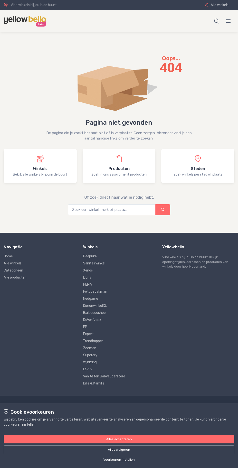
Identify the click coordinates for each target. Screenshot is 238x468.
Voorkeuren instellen (119, 459)
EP (85, 327)
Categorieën (13, 270)
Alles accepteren (119, 439)
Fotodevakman (95, 292)
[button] (216, 21)
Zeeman (89, 348)
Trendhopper (93, 341)
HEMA (87, 284)
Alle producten (15, 277)
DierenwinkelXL (95, 306)
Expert (88, 334)
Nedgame (90, 299)
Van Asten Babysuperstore (104, 376)
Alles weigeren (119, 449)
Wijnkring (90, 362)
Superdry (90, 355)
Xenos (88, 270)
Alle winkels (216, 5)
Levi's (87, 369)
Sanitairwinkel (94, 263)
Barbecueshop (94, 313)
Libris (87, 277)
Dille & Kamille (94, 383)
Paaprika (90, 256)
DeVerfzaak (92, 320)
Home (8, 256)
